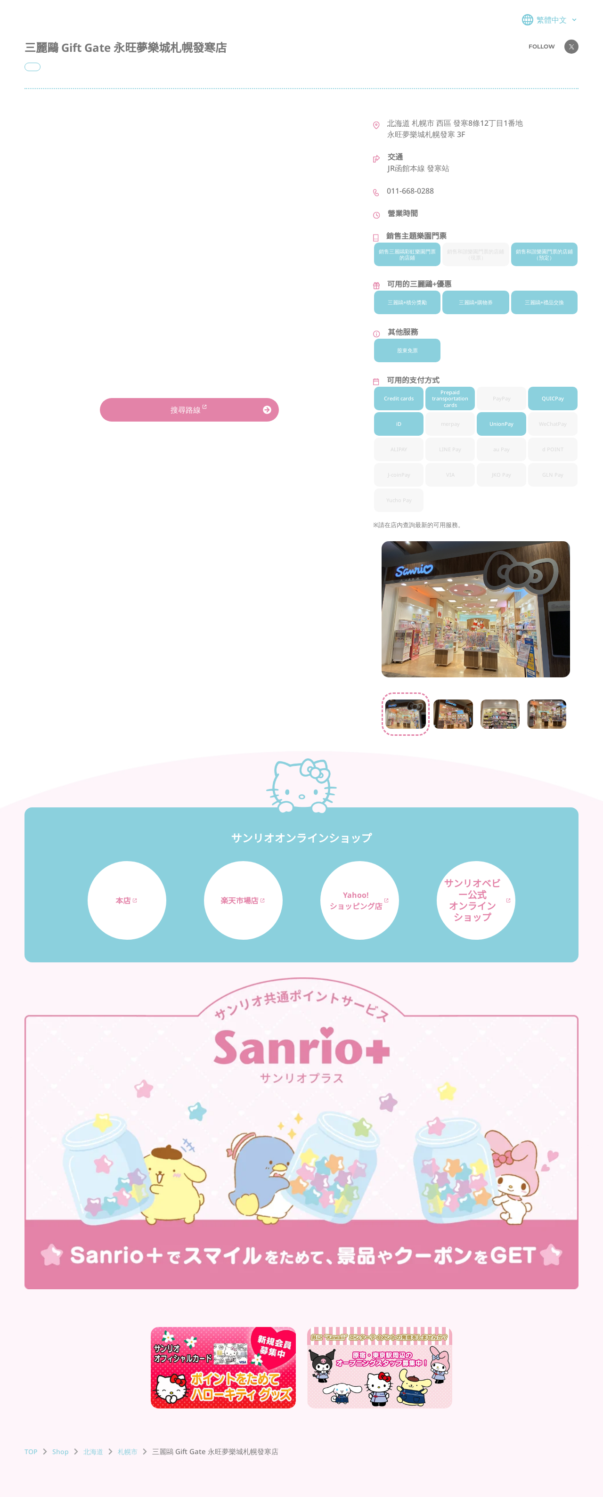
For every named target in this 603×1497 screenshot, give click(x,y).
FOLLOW (554, 47)
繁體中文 (550, 19)
